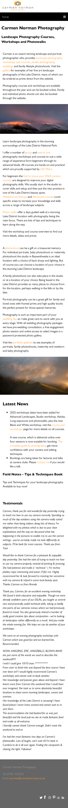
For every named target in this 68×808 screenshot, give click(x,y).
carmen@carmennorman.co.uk (27, 778)
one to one (44, 152)
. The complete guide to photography (36, 443)
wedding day (10, 319)
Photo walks (10, 212)
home (5, 17)
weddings (8, 66)
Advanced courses (43, 196)
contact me (43, 462)
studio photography (43, 62)
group (28, 152)
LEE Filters (46, 169)
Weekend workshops (15, 196)
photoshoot (12, 248)
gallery (6, 70)
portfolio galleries (23, 342)
